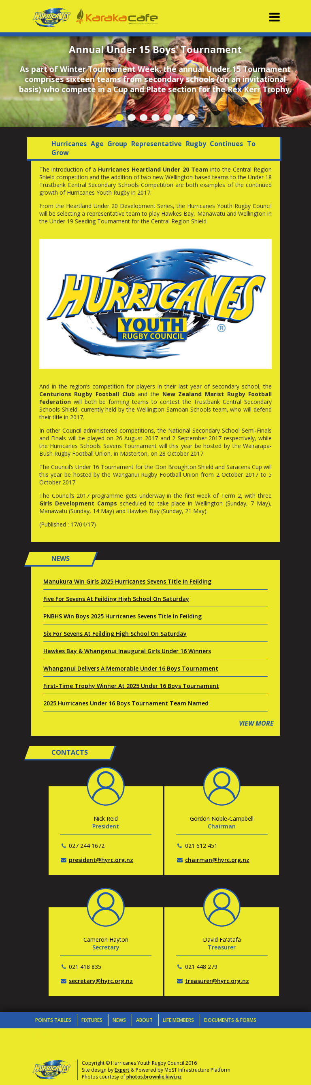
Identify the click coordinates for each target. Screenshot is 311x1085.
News (119, 1020)
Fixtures (91, 1020)
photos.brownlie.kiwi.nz (154, 1076)
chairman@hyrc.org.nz (217, 860)
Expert (122, 1069)
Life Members (178, 1020)
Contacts (49, 1036)
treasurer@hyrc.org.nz (217, 981)
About (144, 1020)
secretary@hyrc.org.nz (101, 981)
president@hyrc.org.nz (101, 860)
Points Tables (53, 1020)
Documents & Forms (230, 1020)
